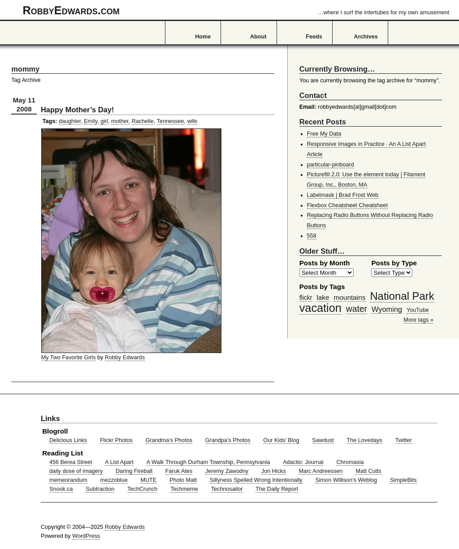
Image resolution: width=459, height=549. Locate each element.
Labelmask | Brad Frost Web (343, 195)
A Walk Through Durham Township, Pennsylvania (208, 462)
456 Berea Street (70, 462)
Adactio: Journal (303, 462)
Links (50, 418)
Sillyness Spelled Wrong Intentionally (256, 480)
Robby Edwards (125, 357)
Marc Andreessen (320, 471)
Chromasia (350, 462)
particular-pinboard (330, 165)
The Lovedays (364, 440)
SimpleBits (403, 480)
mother (120, 121)
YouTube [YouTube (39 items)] (418, 310)
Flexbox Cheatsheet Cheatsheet (347, 205)
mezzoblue (114, 480)
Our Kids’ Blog (281, 440)
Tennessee (170, 121)
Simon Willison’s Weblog (346, 480)
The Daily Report (276, 489)
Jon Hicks (273, 471)
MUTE (148, 480)
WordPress (86, 536)
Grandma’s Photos (169, 440)
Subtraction (100, 489)
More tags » (418, 320)
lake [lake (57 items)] (322, 297)
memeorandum (68, 480)
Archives (366, 37)
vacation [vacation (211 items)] (320, 308)
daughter (70, 121)
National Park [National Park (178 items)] (402, 296)
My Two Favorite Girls (68, 357)
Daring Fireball (134, 471)
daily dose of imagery (76, 471)
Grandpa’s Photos (228, 440)
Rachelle (143, 121)
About (258, 37)
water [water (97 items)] (356, 309)
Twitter (403, 440)
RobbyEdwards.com (236, 10)
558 (311, 236)
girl (104, 121)
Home (203, 37)
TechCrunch (142, 489)
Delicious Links (68, 440)
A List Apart (119, 462)
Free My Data (324, 134)
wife (192, 121)
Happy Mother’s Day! (77, 110)
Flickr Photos (116, 440)
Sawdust (322, 440)
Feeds (314, 37)
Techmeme (184, 489)
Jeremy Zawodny (226, 471)
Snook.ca (61, 489)
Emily (90, 121)
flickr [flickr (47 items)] (305, 297)
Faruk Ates (178, 471)
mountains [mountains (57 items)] (349, 297)
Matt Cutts (368, 471)
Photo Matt (183, 480)
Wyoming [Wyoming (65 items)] (387, 309)
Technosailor (227, 489)
